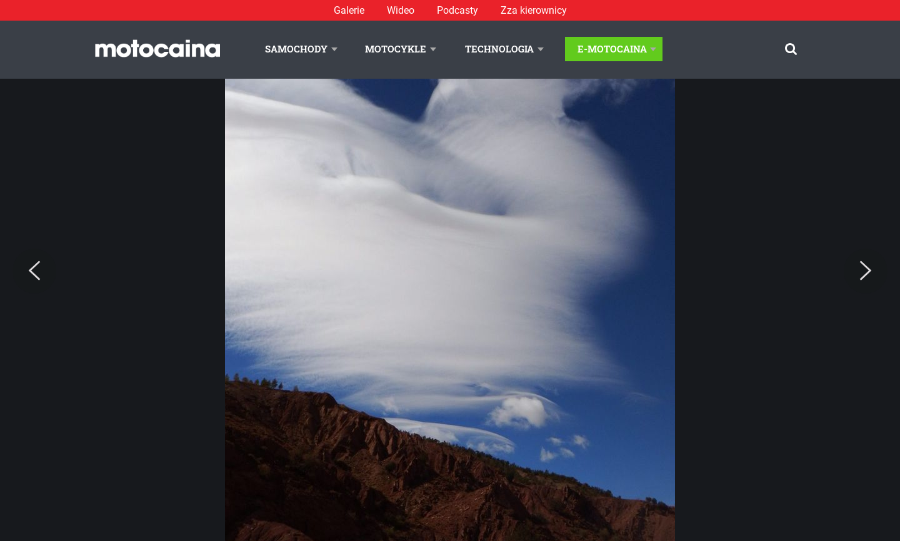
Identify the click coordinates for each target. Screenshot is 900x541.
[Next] (866, 271)
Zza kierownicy (534, 10)
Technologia (499, 48)
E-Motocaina (612, 48)
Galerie (349, 10)
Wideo (400, 10)
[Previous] (34, 271)
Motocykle (395, 48)
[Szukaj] (791, 49)
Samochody (296, 48)
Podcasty (457, 10)
